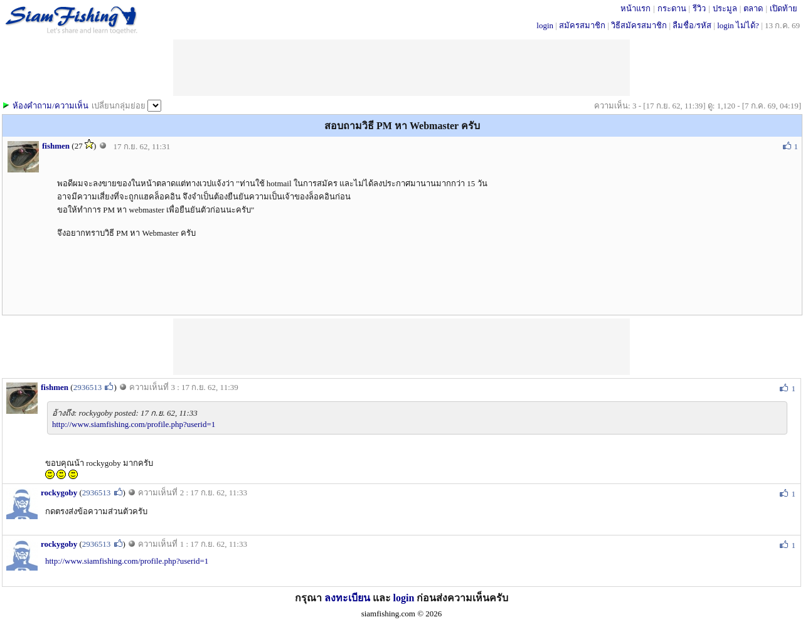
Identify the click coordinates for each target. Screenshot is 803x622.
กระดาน (671, 8)
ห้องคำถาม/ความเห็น (50, 105)
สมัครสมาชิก (582, 25)
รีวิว (699, 8)
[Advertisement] (401, 347)
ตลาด (753, 8)
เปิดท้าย (783, 8)
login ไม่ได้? (738, 25)
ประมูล (725, 8)
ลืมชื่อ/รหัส (692, 25)
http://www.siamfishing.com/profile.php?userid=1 (133, 424)
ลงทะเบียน (347, 598)
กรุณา (309, 598)
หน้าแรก (635, 8)
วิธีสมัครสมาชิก (639, 25)
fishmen (56, 145)
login (544, 25)
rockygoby (59, 492)
